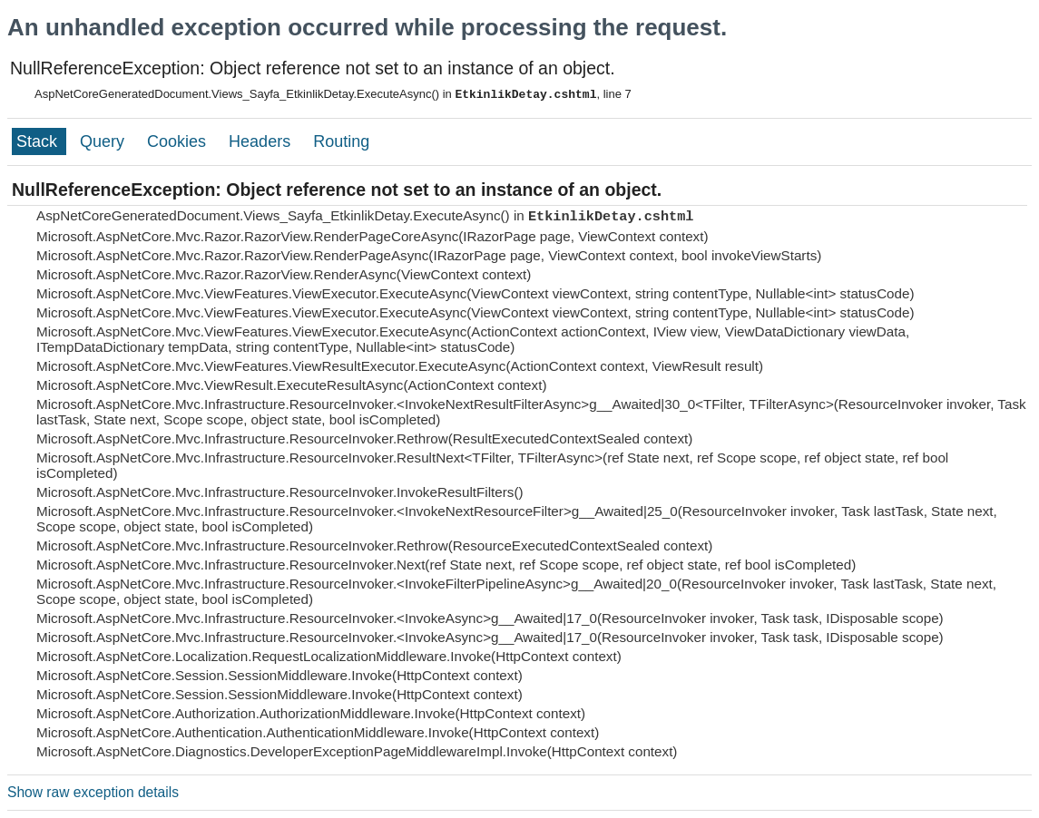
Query (104, 141)
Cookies (179, 141)
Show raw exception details (93, 792)
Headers (262, 141)
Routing (341, 141)
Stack (39, 141)
